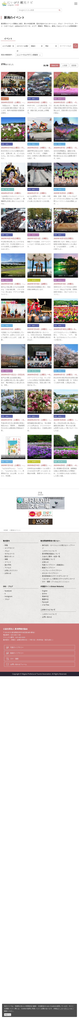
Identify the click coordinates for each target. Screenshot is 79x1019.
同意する (7, 1015)
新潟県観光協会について (51, 554)
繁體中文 (45, 599)
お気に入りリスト (11, 570)
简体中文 (45, 596)
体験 (6, 559)
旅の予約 (8, 565)
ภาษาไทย (45, 605)
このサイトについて (49, 551)
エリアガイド (9, 548)
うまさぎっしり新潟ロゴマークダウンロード (58, 579)
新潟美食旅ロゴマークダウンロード (55, 576)
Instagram (8, 596)
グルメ (7, 551)
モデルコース (9, 554)
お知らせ (8, 573)
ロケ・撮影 (14, 659)
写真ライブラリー (16, 647)
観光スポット (9, 556)
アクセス (8, 567)
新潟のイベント (16, 530)
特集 (6, 545)
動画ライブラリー (48, 567)
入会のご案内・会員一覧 (51, 556)
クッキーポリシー (64, 1008)
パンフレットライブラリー (52, 570)
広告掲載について (48, 559)
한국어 (44, 593)
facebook (8, 591)
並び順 (45, 65)
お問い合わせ (47, 617)
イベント (8, 562)
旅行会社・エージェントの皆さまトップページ (58, 546)
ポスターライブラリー (50, 573)
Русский (45, 602)
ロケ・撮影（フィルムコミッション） (56, 581)
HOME (6, 530)
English (45, 591)
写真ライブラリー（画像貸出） (53, 565)
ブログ (7, 599)
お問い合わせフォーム (18, 664)
